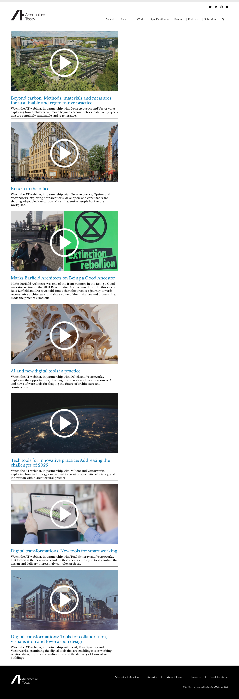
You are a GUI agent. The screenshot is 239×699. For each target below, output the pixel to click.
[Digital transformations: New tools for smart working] (64, 514)
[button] (223, 19)
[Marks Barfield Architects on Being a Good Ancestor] (64, 241)
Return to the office (30, 188)
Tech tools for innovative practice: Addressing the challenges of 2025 (60, 463)
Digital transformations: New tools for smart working (64, 551)
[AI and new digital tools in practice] (64, 334)
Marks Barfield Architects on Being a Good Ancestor (63, 278)
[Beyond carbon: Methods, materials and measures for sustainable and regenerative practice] (64, 61)
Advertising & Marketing (127, 677)
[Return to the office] (64, 152)
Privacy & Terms (174, 677)
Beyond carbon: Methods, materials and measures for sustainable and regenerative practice (61, 100)
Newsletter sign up (219, 677)
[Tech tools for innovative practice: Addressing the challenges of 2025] (64, 423)
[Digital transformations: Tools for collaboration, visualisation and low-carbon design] (64, 600)
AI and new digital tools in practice (46, 371)
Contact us (195, 677)
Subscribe (152, 677)
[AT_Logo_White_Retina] (24, 676)
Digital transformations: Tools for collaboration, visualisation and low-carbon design (59, 639)
